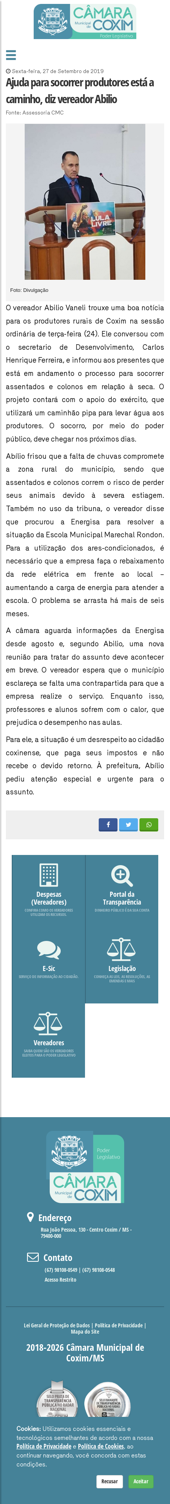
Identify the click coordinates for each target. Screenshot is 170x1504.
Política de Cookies (101, 1446)
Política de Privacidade (119, 1325)
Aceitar (141, 1481)
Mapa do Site (85, 1332)
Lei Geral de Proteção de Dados (57, 1325)
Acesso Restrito (60, 1280)
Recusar (109, 1481)
